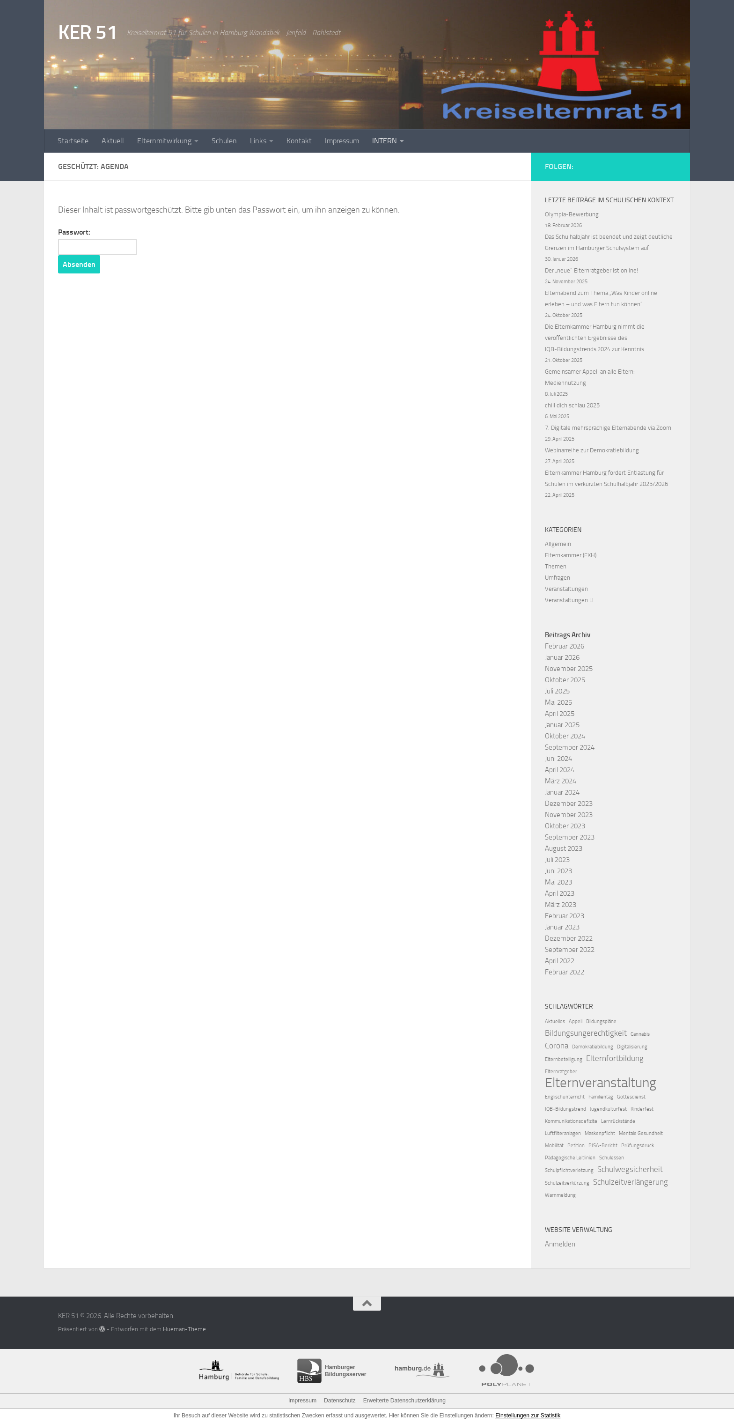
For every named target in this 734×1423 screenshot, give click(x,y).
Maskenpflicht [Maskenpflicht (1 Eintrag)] (600, 1133)
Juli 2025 (557, 691)
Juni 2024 (558, 758)
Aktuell (113, 140)
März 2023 (560, 904)
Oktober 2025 (565, 680)
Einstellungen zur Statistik (528, 1415)
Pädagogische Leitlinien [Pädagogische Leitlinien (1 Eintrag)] (570, 1158)
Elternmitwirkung (164, 140)
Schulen (224, 140)
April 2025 (559, 713)
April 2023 (559, 893)
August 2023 (563, 848)
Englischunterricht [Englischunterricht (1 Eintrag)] (565, 1097)
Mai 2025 (558, 702)
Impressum (342, 140)
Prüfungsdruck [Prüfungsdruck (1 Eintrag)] (637, 1146)
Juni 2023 (558, 871)
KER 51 (87, 32)
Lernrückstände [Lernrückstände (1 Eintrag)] (618, 1121)
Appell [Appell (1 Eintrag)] (575, 1021)
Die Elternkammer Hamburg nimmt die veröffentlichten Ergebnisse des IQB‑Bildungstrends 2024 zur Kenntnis (595, 338)
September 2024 (570, 747)
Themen (555, 566)
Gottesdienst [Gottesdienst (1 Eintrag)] (631, 1097)
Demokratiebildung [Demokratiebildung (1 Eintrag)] (592, 1047)
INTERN (384, 140)
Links (258, 140)
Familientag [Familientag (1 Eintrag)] (600, 1097)
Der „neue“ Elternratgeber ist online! (591, 270)
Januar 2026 (562, 657)
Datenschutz (340, 1400)
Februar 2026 (564, 646)
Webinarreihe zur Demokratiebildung (592, 450)
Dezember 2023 (569, 803)
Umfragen (557, 577)
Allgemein (558, 543)
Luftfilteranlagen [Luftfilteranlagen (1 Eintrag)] (563, 1133)
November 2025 (569, 668)
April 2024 (559, 770)
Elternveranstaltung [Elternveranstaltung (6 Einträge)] (600, 1083)
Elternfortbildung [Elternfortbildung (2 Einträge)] (615, 1058)
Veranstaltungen (566, 588)
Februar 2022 (564, 972)
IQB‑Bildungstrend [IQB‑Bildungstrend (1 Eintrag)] (565, 1109)
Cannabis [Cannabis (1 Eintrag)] (640, 1034)
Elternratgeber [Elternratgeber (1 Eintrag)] (561, 1072)
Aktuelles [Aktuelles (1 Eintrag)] (555, 1021)
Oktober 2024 (565, 736)
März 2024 (560, 781)
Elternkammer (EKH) (570, 555)
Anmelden (560, 1244)
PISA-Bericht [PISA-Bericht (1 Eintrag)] (602, 1146)
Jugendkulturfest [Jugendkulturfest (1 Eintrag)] (608, 1109)
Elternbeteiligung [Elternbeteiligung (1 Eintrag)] (563, 1059)
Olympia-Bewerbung (572, 214)
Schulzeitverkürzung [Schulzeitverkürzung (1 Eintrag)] (567, 1183)
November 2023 (569, 815)
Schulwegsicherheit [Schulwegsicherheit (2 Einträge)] (630, 1169)
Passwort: (97, 242)
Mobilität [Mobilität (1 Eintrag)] (554, 1146)
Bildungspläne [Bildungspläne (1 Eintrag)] (601, 1021)
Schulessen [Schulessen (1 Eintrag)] (611, 1158)
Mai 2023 (558, 882)
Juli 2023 (557, 859)
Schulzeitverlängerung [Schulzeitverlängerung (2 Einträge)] (630, 1182)
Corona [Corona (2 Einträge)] (556, 1045)
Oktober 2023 (565, 826)
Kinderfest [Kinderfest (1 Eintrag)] (642, 1109)
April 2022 (559, 961)
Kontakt (299, 140)
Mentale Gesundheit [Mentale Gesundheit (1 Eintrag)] (641, 1133)
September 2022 (570, 949)
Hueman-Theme (184, 1329)
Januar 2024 (562, 792)
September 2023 (570, 837)
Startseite (73, 140)
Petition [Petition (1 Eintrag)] (576, 1146)
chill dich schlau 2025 (572, 405)
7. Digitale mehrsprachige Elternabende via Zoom (608, 427)
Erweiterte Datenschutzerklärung (404, 1400)
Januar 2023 (562, 927)
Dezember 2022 (569, 938)
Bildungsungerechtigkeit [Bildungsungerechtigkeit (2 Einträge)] (586, 1033)
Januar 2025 (562, 725)
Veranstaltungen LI (569, 600)
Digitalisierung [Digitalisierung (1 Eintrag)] (632, 1047)
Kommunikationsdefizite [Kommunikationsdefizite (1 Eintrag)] (571, 1121)
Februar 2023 (564, 916)
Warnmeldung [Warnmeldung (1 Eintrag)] (560, 1195)
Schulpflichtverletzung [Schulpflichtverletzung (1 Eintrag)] (569, 1170)
